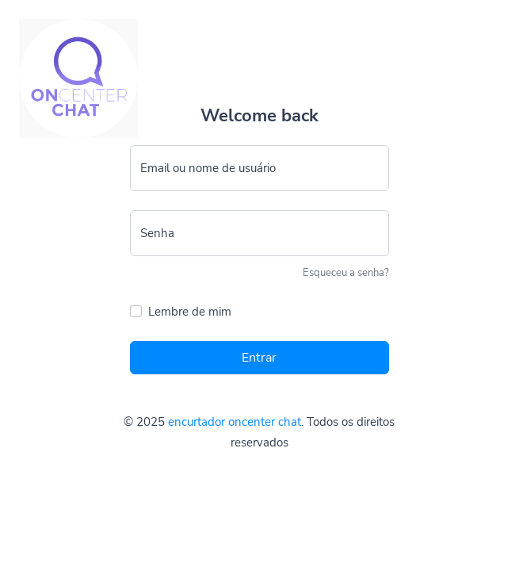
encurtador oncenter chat (234, 422)
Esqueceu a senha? (346, 273)
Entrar (259, 357)
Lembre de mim (189, 312)
